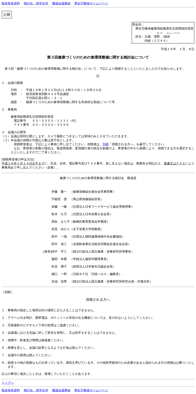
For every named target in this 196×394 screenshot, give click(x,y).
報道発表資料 (11, 3)
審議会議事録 (61, 3)
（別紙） (8, 292)
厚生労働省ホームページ (91, 3)
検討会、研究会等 (36, 3)
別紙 (106, 144)
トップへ (8, 382)
